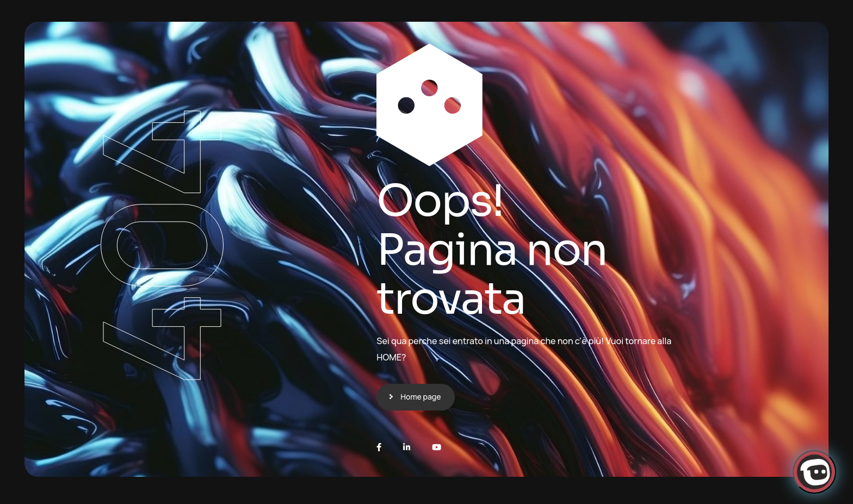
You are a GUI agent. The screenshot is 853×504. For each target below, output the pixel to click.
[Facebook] (378, 447)
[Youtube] (436, 447)
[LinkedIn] (406, 447)
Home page (420, 396)
